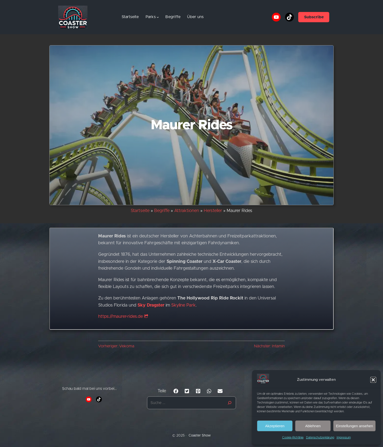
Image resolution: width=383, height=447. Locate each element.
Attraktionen (186, 211)
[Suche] (229, 403)
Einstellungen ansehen (354, 426)
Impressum (344, 437)
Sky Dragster (151, 305)
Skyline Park (183, 305)
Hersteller (213, 211)
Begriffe (162, 211)
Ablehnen (312, 426)
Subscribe (314, 17)
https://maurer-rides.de (123, 316)
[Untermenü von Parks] (158, 17)
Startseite (130, 17)
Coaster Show (200, 435)
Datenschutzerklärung (320, 437)
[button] (373, 379)
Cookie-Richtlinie (293, 437)
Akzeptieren (274, 426)
